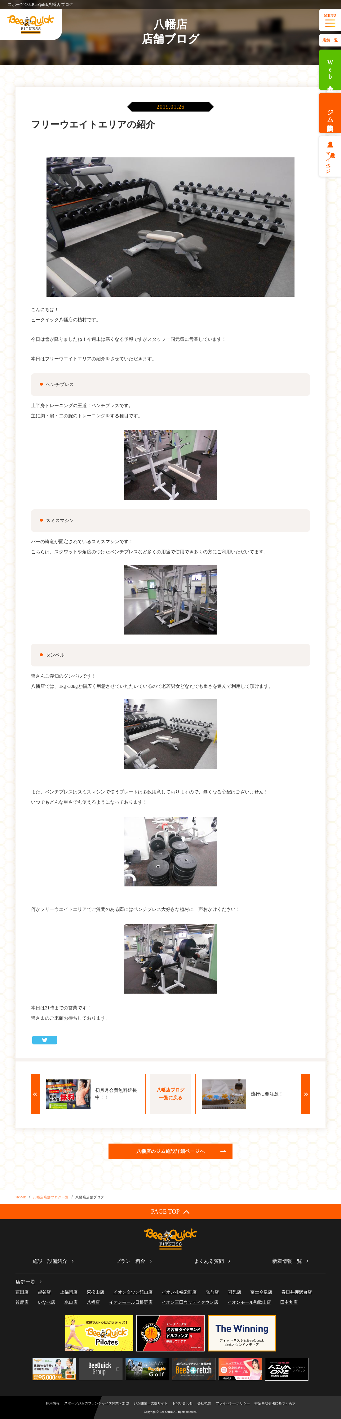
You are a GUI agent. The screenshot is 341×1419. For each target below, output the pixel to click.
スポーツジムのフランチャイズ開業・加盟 (96, 1403)
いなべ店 (46, 1302)
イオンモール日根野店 (131, 1302)
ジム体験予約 (330, 113)
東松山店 (95, 1292)
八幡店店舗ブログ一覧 (51, 1197)
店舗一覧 (330, 40)
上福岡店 (69, 1292)
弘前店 (212, 1292)
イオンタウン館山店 (133, 1292)
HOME (21, 1197)
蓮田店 (22, 1292)
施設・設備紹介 (50, 1261)
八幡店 (93, 1302)
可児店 (234, 1292)
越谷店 (44, 1292)
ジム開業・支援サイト (151, 1403)
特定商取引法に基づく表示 (275, 1403)
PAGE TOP (170, 1211)
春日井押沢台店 (296, 1292)
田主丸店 (289, 1302)
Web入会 (330, 70)
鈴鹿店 (22, 1302)
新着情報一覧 (287, 1261)
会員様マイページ (330, 160)
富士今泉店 (261, 1292)
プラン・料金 (130, 1261)
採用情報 (53, 1403)
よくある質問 (209, 1261)
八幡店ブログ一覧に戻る (170, 1093)
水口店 (71, 1302)
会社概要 (204, 1403)
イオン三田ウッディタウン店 (190, 1302)
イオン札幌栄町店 (179, 1292)
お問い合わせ (182, 1403)
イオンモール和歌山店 (249, 1302)
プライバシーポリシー (233, 1403)
